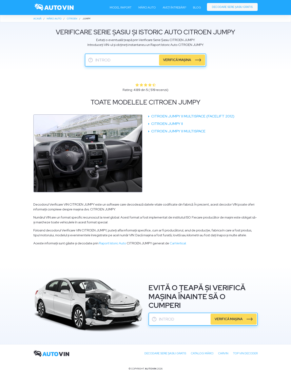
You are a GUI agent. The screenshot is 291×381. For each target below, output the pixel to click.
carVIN (223, 353)
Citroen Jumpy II (166, 123)
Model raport (121, 7)
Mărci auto (147, 7)
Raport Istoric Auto (112, 243)
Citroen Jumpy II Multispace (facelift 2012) (192, 116)
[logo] (54, 7)
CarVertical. (178, 243)
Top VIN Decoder (245, 353)
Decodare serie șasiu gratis (232, 7)
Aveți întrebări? (174, 7)
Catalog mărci (202, 353)
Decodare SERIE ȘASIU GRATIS (165, 353)
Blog (197, 7)
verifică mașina (177, 60)
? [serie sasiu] (91, 60)
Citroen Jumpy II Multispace (178, 131)
